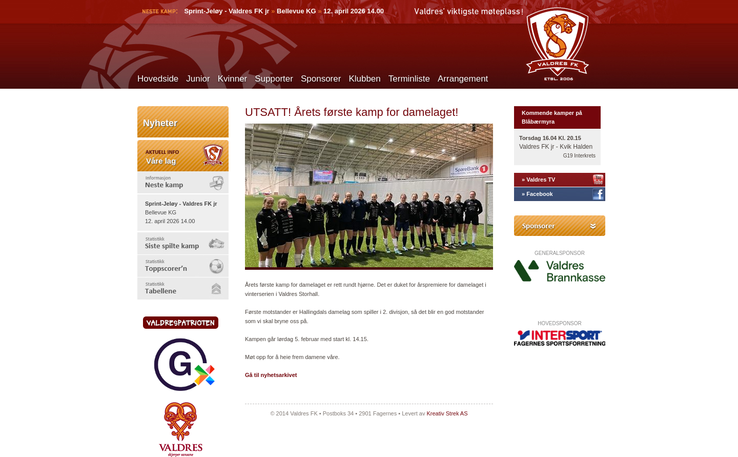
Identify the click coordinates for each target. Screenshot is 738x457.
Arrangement (463, 79)
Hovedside (157, 79)
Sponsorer (321, 79)
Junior (198, 79)
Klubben (364, 79)
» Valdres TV (538, 179)
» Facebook (537, 194)
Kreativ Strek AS (446, 413)
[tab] (183, 182)
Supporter (274, 79)
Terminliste (409, 79)
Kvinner (233, 79)
